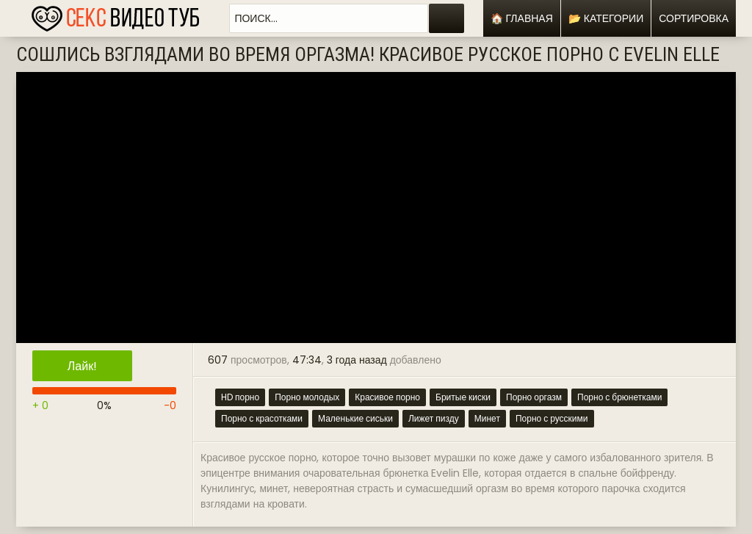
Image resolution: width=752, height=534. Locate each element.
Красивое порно (387, 397)
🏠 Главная (522, 18)
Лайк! (82, 366)
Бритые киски (463, 397)
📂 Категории (605, 18)
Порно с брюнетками (619, 397)
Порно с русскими (552, 418)
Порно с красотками (262, 418)
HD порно (240, 397)
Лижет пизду (433, 418)
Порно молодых (307, 397)
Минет (487, 418)
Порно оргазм (534, 397)
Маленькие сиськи (355, 418)
